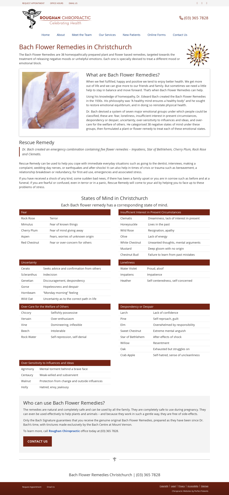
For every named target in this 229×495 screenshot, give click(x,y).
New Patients (131, 35)
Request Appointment (33, 3)
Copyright (164, 486)
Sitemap (204, 486)
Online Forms (157, 35)
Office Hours (56, 3)
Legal (173, 486)
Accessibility (192, 486)
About (61, 35)
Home (46, 35)
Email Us (73, 3)
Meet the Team (82, 35)
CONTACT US (38, 441)
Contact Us (180, 35)
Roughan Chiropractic (64, 431)
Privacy (181, 486)
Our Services (107, 35)
